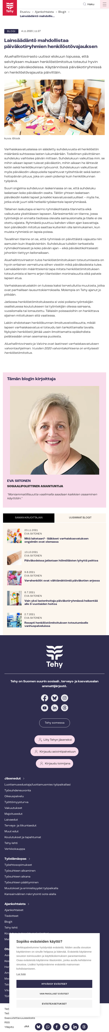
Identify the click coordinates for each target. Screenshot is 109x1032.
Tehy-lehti (11, 843)
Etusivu (25, 12)
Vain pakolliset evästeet (54, 994)
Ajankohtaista (44, 12)
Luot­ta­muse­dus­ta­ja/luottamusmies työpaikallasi (37, 784)
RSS (7, 1022)
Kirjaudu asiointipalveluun (58, 751)
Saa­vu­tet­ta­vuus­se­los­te (19, 1018)
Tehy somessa (54, 722)
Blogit (62, 12)
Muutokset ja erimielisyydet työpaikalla (31, 888)
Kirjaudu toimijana (57, 763)
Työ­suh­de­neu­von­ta (17, 790)
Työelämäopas (15, 859)
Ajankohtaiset (13, 910)
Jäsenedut (12, 778)
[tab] (29, 518)
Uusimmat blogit (80, 517)
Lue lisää (21, 974)
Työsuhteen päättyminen (21, 882)
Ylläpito (9, 1027)
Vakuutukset (13, 808)
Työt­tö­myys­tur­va (16, 802)
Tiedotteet (11, 916)
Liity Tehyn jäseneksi (58, 740)
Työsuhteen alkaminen (20, 870)
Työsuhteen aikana (17, 876)
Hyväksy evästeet (54, 984)
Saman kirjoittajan (28, 517)
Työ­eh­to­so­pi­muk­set (18, 865)
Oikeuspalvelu (14, 796)
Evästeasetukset (54, 1003)
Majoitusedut (13, 814)
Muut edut (11, 831)
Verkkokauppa (14, 849)
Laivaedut (11, 819)
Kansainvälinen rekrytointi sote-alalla (30, 894)
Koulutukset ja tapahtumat (22, 837)
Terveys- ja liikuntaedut (20, 825)
